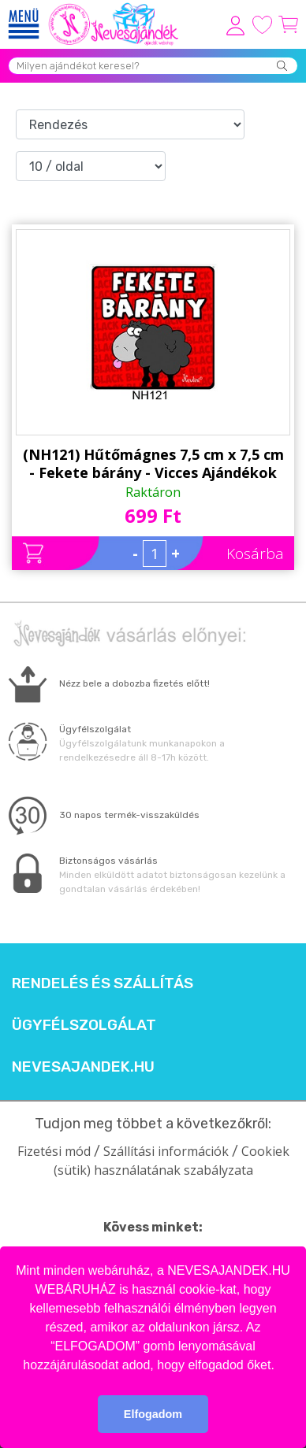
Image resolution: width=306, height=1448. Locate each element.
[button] (280, 1366)
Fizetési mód (54, 1151)
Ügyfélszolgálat (84, 1025)
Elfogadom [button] (153, 1414)
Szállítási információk (166, 1151)
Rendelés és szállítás (102, 983)
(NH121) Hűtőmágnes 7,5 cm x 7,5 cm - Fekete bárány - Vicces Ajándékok (153, 463)
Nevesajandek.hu (83, 1067)
